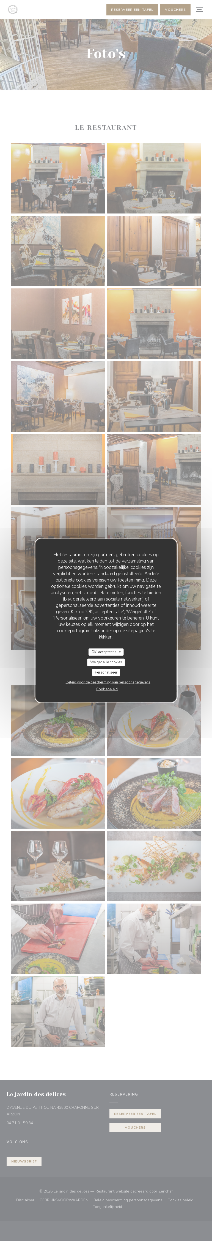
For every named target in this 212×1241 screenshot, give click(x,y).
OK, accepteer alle (106, 651)
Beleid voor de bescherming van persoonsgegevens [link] (108, 682)
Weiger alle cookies (106, 662)
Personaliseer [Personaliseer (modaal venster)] (106, 672)
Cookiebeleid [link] (107, 689)
